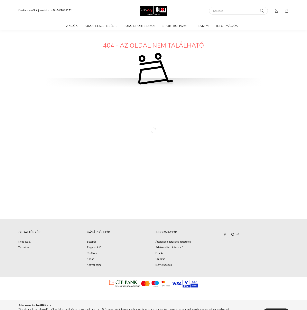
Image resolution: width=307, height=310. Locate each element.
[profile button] (276, 11)
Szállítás (160, 259)
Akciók (72, 26)
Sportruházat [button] (176, 26)
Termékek (23, 247)
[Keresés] (238, 11)
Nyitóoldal (24, 242)
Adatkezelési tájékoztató (169, 247)
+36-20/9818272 (61, 10)
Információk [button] (227, 26)
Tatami (203, 26)
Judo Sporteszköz (140, 26)
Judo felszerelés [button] (100, 26)
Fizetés (159, 253)
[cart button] (287, 11)
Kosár (90, 259)
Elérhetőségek (163, 265)
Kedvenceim (94, 265)
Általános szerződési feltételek (173, 242)
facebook (225, 234)
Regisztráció (94, 247)
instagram (233, 234)
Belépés (92, 242)
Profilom (92, 253)
